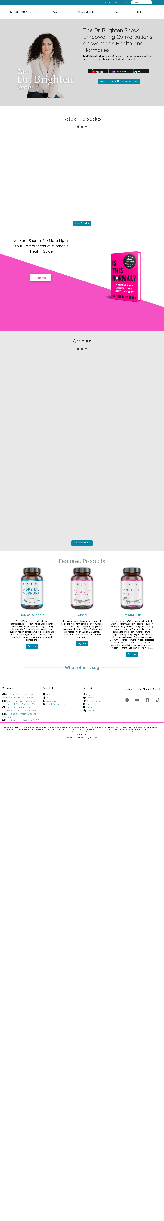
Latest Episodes (82, 118)
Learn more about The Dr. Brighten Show (118, 81)
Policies (90, 707)
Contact (90, 697)
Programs (51, 700)
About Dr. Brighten (55, 704)
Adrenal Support (32, 615)
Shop (48, 697)
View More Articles (82, 542)
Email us (91, 710)
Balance (82, 615)
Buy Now (32, 646)
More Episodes (82, 223)
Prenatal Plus (132, 615)
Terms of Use (93, 704)
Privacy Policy (93, 700)
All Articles (50, 694)
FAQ (88, 694)
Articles (82, 341)
